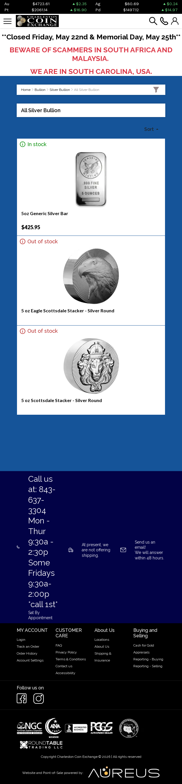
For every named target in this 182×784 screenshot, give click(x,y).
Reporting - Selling (147, 666)
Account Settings (30, 660)
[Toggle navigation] (7, 21)
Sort (149, 129)
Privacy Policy (66, 652)
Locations (101, 640)
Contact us (64, 666)
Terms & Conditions (71, 659)
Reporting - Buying (148, 659)
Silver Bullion (60, 90)
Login (21, 640)
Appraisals (141, 652)
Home (26, 90)
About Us (101, 647)
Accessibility (65, 673)
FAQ (59, 645)
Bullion (40, 90)
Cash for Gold (143, 645)
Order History (27, 653)
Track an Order (28, 647)
